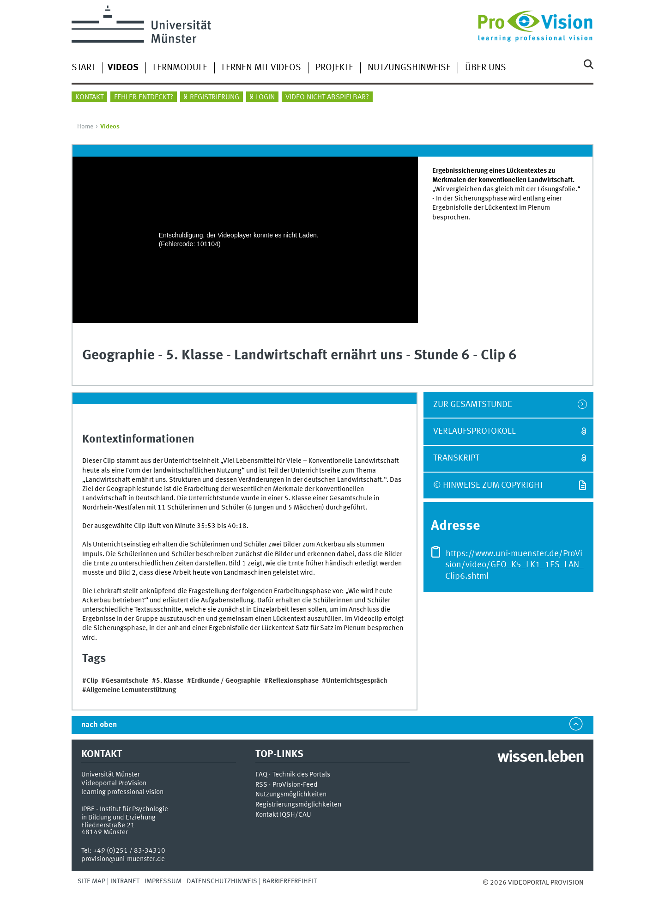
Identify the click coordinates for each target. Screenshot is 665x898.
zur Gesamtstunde (472, 404)
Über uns (485, 68)
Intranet (124, 881)
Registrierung (214, 97)
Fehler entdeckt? (143, 97)
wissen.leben (540, 757)
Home (85, 126)
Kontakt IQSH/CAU (283, 815)
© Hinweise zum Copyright (488, 485)
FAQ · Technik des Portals (292, 774)
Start (84, 68)
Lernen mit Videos (261, 68)
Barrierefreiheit (289, 881)
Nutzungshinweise (409, 68)
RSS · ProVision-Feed (286, 785)
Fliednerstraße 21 (108, 825)
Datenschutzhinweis (222, 881)
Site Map (91, 881)
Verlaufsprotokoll (474, 431)
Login (265, 97)
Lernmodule (180, 68)
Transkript (456, 458)
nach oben (99, 725)
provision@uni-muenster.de (123, 859)
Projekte (334, 68)
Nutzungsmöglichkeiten (290, 794)
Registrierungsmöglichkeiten (298, 804)
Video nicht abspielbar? (327, 97)
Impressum (163, 881)
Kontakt (89, 97)
